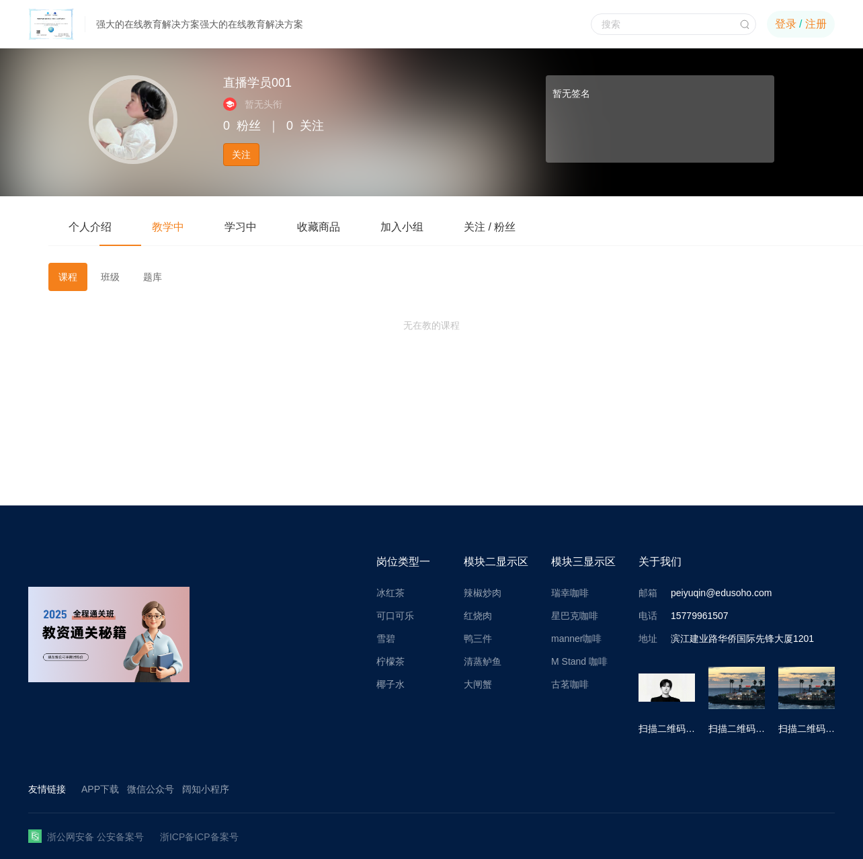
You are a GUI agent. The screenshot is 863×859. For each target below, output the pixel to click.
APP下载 (100, 789)
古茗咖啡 (570, 684)
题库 (152, 277)
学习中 (240, 227)
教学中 (168, 227)
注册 (816, 24)
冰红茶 (390, 592)
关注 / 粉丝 (490, 227)
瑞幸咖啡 (570, 592)
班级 (110, 277)
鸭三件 (478, 638)
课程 (67, 277)
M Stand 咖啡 (579, 661)
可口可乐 (395, 615)
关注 (241, 154)
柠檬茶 (390, 661)
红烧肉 (478, 615)
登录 (785, 24)
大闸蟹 (478, 684)
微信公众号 (150, 789)
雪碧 (385, 638)
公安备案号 (120, 836)
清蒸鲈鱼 (482, 661)
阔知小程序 (205, 789)
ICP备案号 (216, 836)
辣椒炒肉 (482, 592)
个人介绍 (90, 227)
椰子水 (390, 684)
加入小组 (401, 227)
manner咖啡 (576, 638)
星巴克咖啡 (574, 615)
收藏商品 (318, 227)
